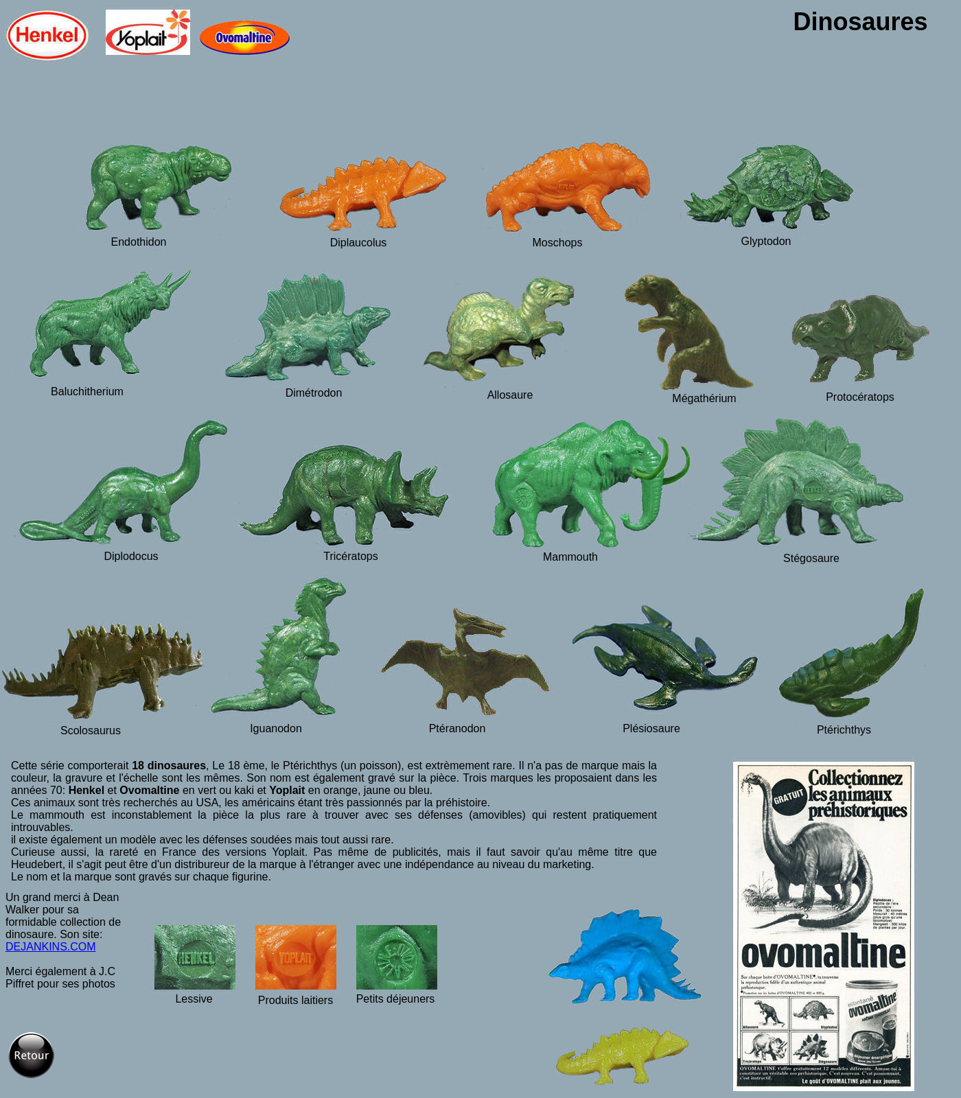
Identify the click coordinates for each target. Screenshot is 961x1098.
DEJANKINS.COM (50, 947)
